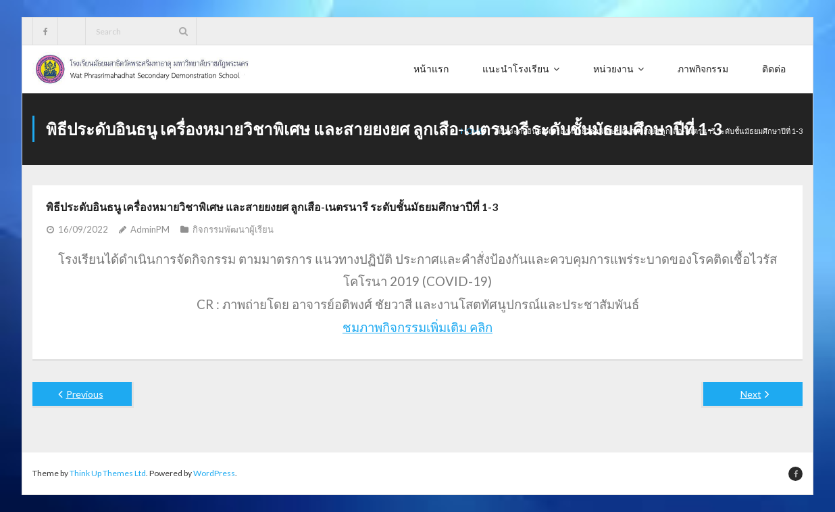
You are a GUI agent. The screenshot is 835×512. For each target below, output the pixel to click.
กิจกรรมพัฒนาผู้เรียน (233, 229)
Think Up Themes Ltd (108, 473)
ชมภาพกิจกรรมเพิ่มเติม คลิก (417, 326)
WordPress (214, 473)
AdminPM (150, 229)
